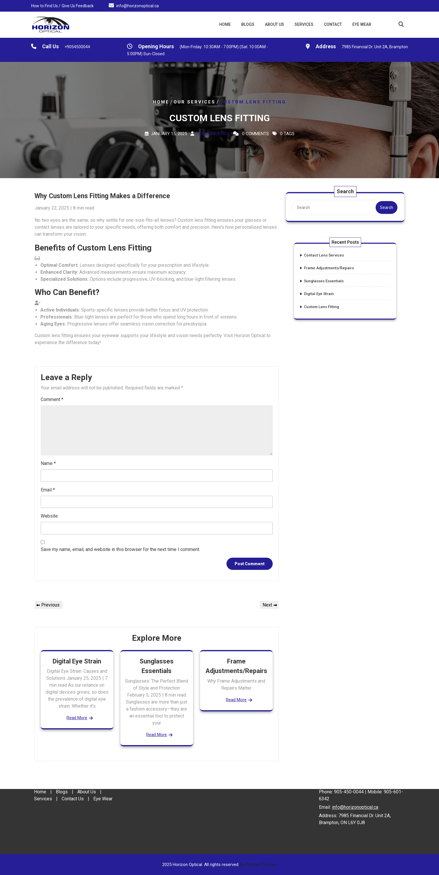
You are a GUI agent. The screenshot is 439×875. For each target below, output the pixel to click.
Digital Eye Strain (77, 661)
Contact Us (73, 780)
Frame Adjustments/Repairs (334, 272)
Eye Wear (361, 24)
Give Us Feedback (78, 5)
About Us (274, 24)
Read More (77, 717)
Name (48, 463)
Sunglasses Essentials (330, 280)
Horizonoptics (213, 133)
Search (385, 207)
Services (304, 24)
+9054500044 (77, 47)
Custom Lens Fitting (329, 298)
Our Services (194, 102)
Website (49, 516)
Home (225, 24)
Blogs (247, 24)
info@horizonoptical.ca (137, 5)
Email (48, 490)
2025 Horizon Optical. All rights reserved (219, 864)
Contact (333, 24)
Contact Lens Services (330, 263)
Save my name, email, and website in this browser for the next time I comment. (120, 549)
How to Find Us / (45, 5)
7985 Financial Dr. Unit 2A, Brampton (375, 47)
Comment (52, 399)
